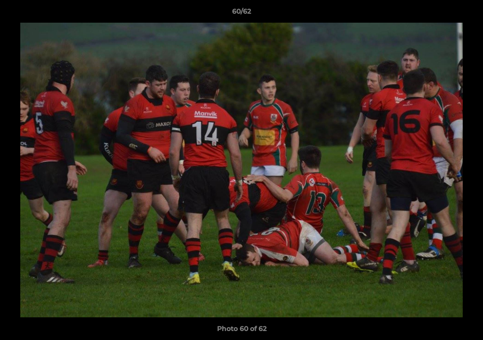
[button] (466, 13)
